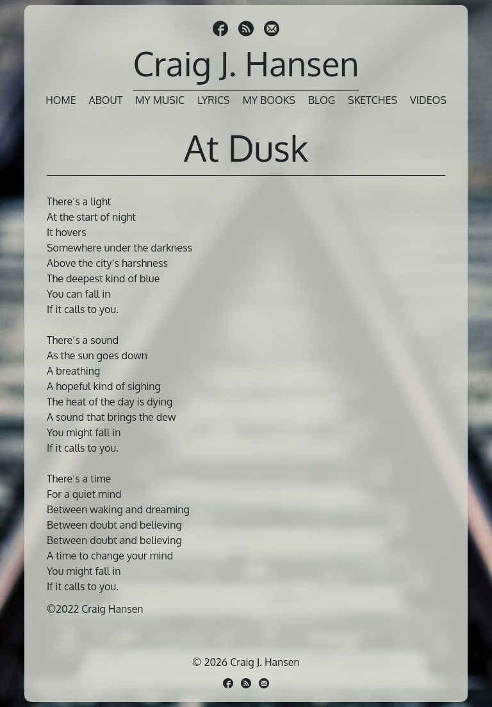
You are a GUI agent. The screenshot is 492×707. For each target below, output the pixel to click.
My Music (159, 100)
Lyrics (213, 100)
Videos (428, 100)
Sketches (372, 100)
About (106, 100)
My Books (269, 100)
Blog (321, 100)
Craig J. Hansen (246, 63)
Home (60, 100)
